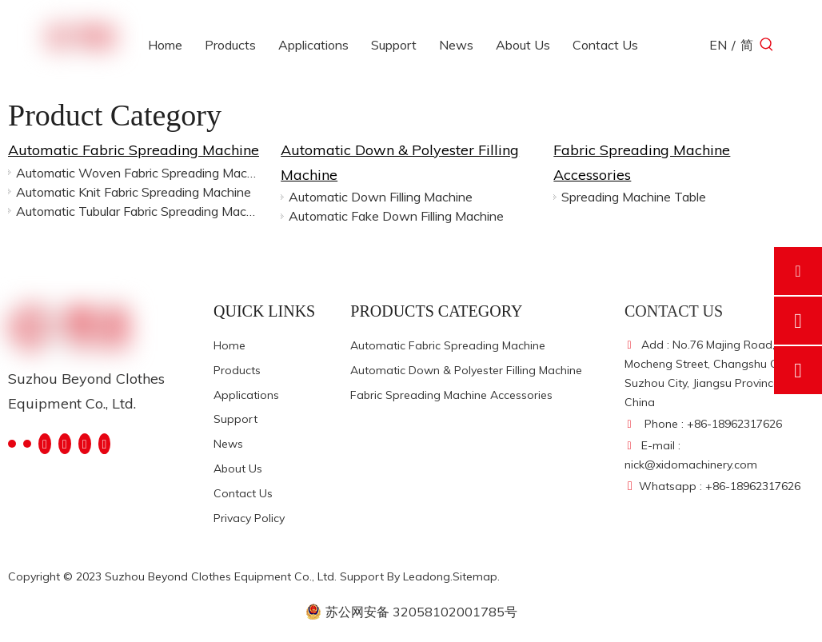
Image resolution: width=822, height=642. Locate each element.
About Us (237, 468)
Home (229, 345)
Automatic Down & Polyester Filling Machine (466, 370)
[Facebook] (12, 442)
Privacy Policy (249, 518)
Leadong (426, 576)
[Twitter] (44, 443)
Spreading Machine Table (633, 197)
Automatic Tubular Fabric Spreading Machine (138, 211)
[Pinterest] (104, 443)
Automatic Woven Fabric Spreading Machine (138, 173)
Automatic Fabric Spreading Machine (133, 150)
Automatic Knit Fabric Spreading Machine (133, 192)
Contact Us (243, 493)
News (228, 444)
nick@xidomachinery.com (690, 464)
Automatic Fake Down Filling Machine (396, 216)
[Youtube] (64, 443)
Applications (246, 395)
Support (235, 419)
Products (237, 370)
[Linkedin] (27, 442)
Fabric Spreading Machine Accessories (451, 395)
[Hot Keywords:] (767, 45)
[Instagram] (84, 443)
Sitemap (475, 576)
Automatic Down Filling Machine (381, 197)
